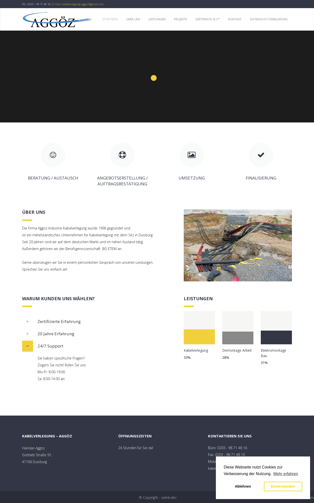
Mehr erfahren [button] (285, 474)
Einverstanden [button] (283, 486)
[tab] (99, 321)
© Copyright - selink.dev (157, 497)
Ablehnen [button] (243, 486)
